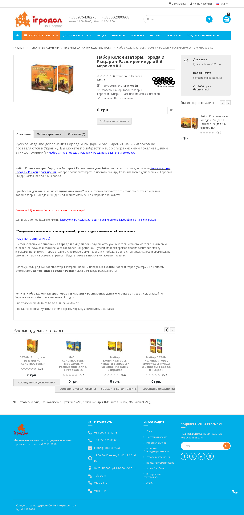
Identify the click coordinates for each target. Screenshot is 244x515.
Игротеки (137, 35)
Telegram (100, 475)
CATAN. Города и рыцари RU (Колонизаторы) (32, 360)
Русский (68, 402)
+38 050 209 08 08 (105, 440)
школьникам (119, 402)
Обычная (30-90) (139, 402)
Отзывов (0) (76, 134)
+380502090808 (115, 17)
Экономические (51, 402)
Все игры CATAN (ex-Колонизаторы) (87, 47)
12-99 (77, 402)
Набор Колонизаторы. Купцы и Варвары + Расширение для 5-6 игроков (114, 363)
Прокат (155, 35)
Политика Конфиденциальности (156, 450)
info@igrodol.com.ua (107, 448)
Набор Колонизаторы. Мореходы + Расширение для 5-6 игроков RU (73, 363)
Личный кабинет (155, 468)
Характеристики (49, 134)
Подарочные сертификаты (152, 475)
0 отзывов (120, 76)
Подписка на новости (203, 35)
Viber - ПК (100, 491)
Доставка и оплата (77, 35)
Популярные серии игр (44, 47)
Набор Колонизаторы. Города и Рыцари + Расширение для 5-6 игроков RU (214, 121)
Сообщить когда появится (114, 121)
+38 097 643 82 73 (105, 432)
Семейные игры (93, 402)
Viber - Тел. (101, 483)
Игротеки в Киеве (156, 442)
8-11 (107, 402)
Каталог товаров (41, 35)
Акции (101, 35)
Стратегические (28, 402)
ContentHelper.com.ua (62, 505)
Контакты (173, 35)
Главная (18, 47)
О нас (149, 431)
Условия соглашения (158, 457)
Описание (23, 134)
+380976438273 (82, 17)
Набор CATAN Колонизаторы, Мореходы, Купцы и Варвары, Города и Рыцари (156, 363)
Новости (118, 35)
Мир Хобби (130, 85)
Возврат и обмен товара (160, 462)
